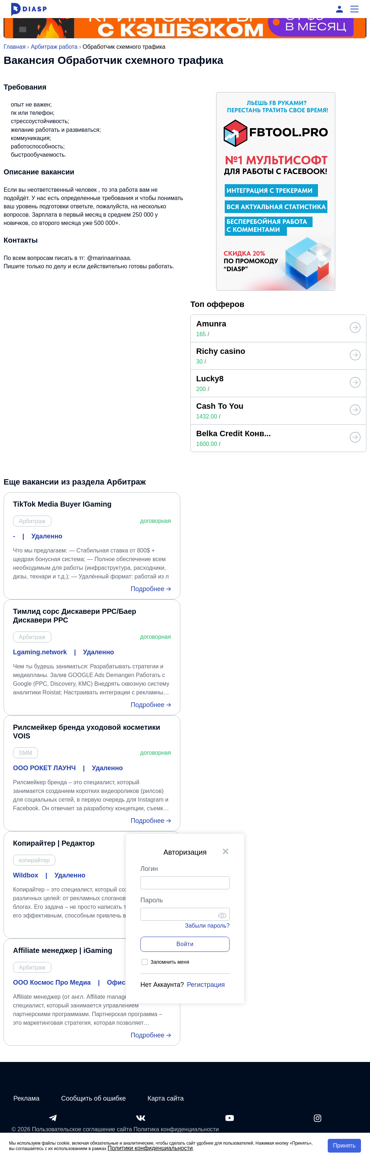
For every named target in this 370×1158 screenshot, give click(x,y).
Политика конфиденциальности (176, 1129)
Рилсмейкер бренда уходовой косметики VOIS (86, 731)
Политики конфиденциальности (150, 1148)
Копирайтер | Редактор (54, 843)
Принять (344, 1145)
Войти (184, 944)
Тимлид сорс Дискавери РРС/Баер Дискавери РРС (74, 615)
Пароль (152, 900)
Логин (149, 868)
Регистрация (206, 984)
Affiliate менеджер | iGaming (62, 950)
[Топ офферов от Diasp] (355, 328)
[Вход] (339, 9)
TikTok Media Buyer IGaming (62, 504)
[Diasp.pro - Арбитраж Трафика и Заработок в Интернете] (29, 9)
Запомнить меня (170, 962)
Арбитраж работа (54, 47)
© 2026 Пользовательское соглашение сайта (72, 1129)
